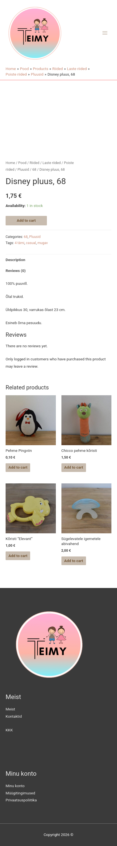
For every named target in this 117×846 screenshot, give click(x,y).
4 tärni (20, 243)
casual (31, 243)
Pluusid (23, 169)
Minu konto (15, 786)
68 (34, 169)
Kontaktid (14, 716)
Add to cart (26, 220)
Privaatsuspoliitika (21, 800)
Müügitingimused (20, 793)
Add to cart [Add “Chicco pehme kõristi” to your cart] (73, 467)
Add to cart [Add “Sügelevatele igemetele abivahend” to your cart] (73, 560)
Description (15, 259)
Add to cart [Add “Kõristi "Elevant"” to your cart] (17, 555)
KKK (9, 730)
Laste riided (51, 163)
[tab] (58, 259)
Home (10, 163)
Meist (10, 709)
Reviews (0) (16, 270)
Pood (22, 163)
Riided (34, 163)
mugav (42, 243)
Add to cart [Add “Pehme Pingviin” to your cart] (17, 467)
